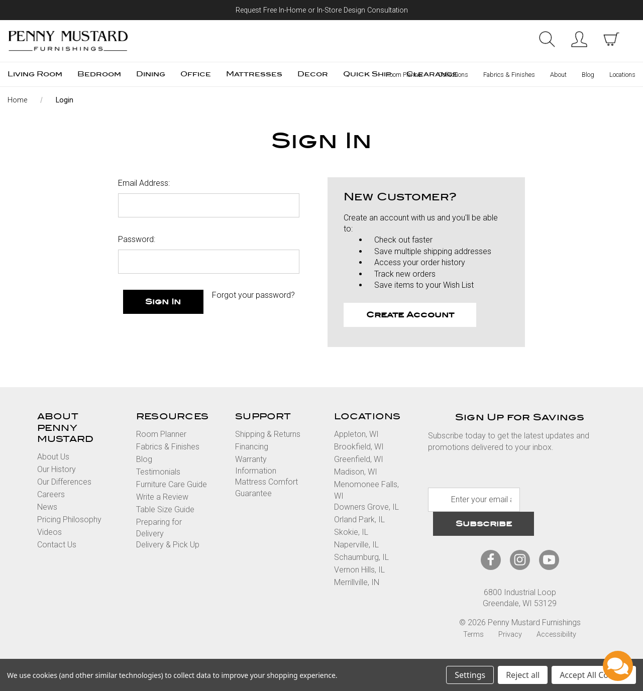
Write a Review (162, 497)
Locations (622, 74)
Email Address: (144, 183)
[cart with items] (611, 39)
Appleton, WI (356, 434)
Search (547, 39)
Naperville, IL (356, 544)
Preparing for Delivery (159, 527)
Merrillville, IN (356, 582)
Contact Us (56, 544)
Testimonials (158, 472)
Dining (150, 74)
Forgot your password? (253, 295)
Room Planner (404, 74)
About (558, 74)
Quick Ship (367, 74)
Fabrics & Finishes (509, 74)
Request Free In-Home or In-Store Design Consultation (322, 10)
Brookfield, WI (359, 446)
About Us (53, 457)
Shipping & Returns (267, 434)
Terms (473, 634)
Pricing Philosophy (69, 519)
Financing (251, 446)
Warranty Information (255, 464)
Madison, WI (355, 472)
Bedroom (99, 74)
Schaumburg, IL (361, 557)
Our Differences (64, 482)
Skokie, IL (351, 532)
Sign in (579, 39)
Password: (136, 239)
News (47, 507)
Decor (312, 74)
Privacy (510, 634)
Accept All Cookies (594, 674)
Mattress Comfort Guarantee (266, 487)
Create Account (410, 314)
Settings (470, 674)
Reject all (523, 674)
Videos (49, 532)
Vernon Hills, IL (359, 569)
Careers (51, 494)
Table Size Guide (165, 509)
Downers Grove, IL (366, 507)
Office (195, 74)
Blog (588, 74)
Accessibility (556, 634)
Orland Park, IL (359, 519)
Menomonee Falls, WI (366, 490)
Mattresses (254, 74)
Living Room (35, 74)
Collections (453, 74)
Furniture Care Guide (171, 484)
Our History (56, 469)
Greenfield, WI (358, 459)
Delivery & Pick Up (167, 544)
